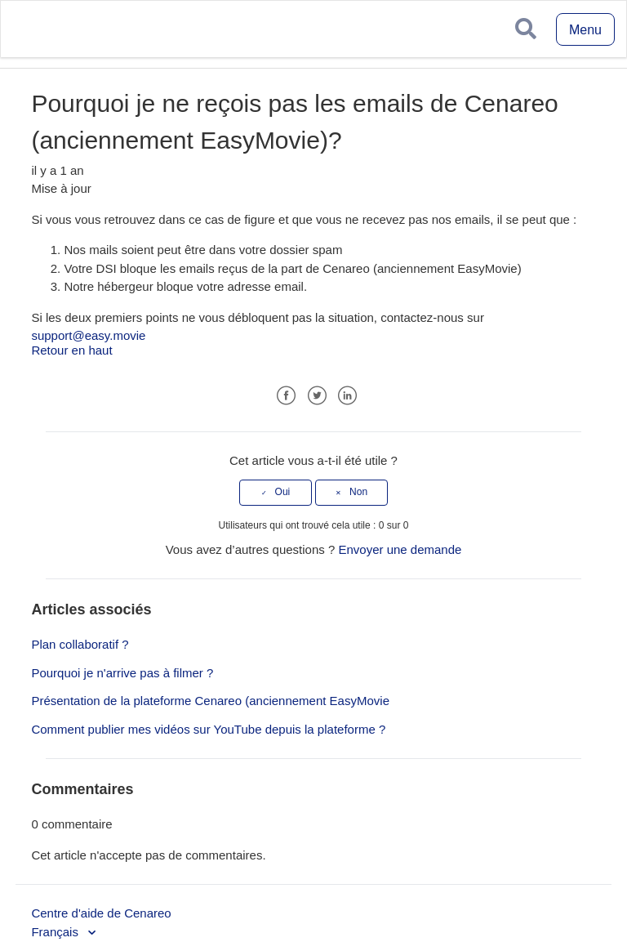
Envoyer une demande (399, 549)
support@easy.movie (88, 335)
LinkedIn (347, 396)
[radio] (275, 493)
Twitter (317, 396)
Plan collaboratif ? (79, 644)
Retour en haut (71, 350)
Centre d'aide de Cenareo (101, 913)
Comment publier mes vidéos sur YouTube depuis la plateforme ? (208, 729)
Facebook (286, 396)
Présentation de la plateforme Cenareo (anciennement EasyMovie (210, 701)
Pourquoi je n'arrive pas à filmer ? (122, 673)
